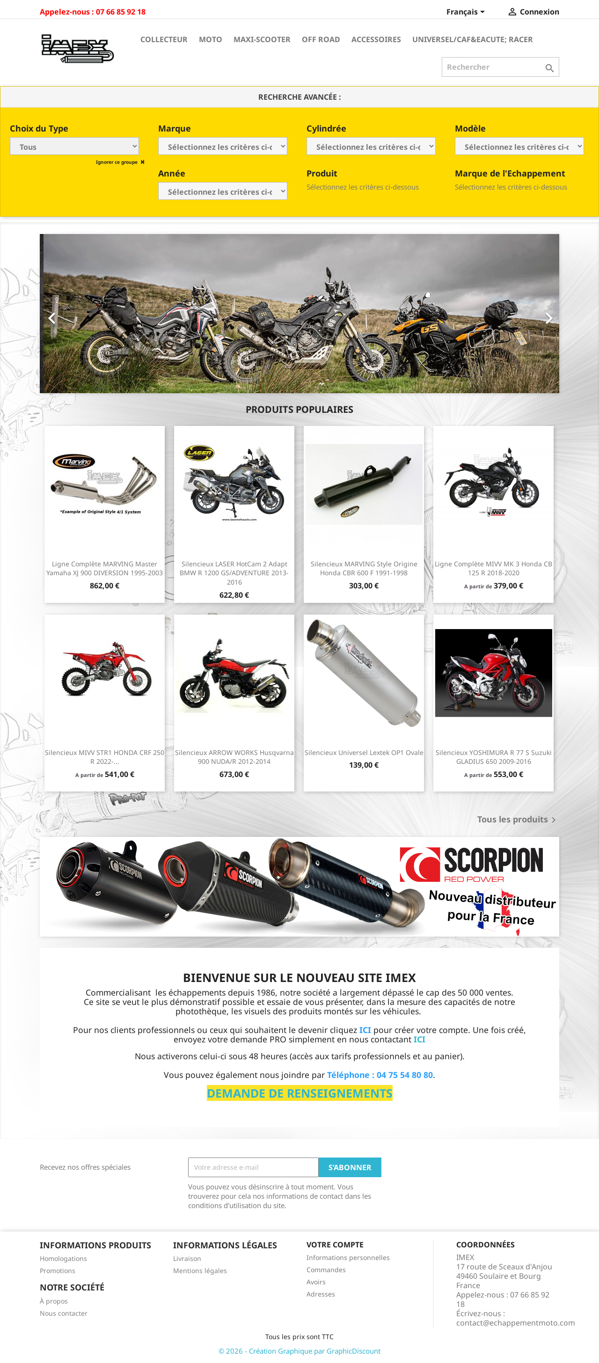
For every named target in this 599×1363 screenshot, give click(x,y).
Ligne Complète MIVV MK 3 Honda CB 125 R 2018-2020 (493, 568)
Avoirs (316, 1281)
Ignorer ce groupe (117, 162)
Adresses (321, 1294)
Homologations (63, 1258)
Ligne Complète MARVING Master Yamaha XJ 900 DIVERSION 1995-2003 (104, 568)
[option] (299, 313)
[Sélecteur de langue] (467, 12)
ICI (419, 1039)
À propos (54, 1301)
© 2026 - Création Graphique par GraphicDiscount (299, 1351)
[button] (79, 313)
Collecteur (164, 39)
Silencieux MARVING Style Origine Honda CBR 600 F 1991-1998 (364, 568)
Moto (210, 39)
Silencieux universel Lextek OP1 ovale (364, 752)
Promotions (57, 1270)
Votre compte (335, 1244)
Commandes (326, 1269)
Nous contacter (64, 1313)
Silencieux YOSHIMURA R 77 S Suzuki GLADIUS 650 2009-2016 (494, 757)
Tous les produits (518, 820)
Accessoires (376, 39)
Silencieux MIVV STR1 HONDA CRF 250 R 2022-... (104, 757)
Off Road (321, 39)
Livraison (187, 1258)
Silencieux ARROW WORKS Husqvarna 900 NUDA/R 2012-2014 (234, 757)
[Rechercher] (500, 67)
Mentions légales (200, 1270)
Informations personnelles (348, 1257)
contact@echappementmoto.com (515, 1323)
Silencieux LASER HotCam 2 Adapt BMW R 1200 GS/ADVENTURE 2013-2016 (234, 573)
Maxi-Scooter (262, 39)
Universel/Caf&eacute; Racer (472, 39)
